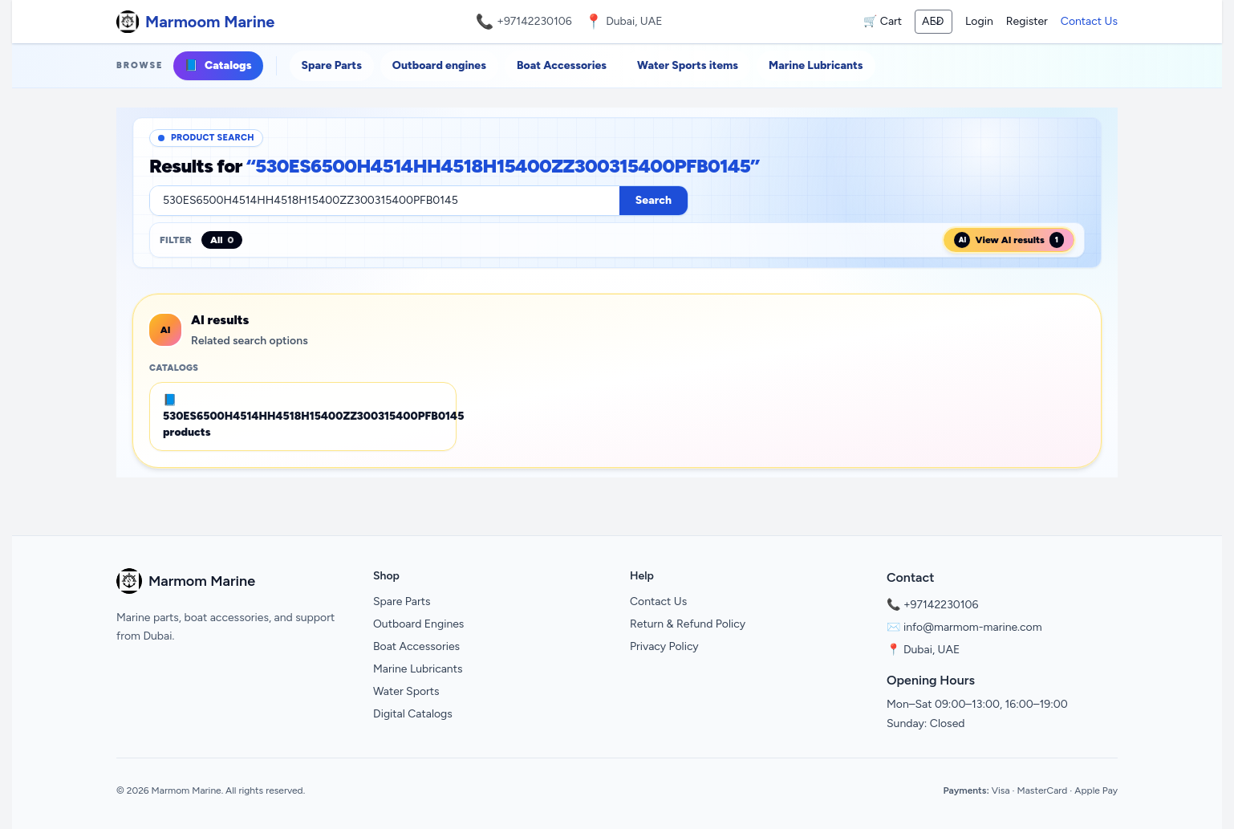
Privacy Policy (664, 646)
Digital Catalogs (413, 714)
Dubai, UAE (931, 649)
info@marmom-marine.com (972, 627)
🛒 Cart (882, 21)
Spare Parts (332, 65)
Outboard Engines (418, 624)
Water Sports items (687, 65)
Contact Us (1089, 21)
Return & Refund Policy (687, 624)
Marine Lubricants (816, 65)
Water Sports (406, 691)
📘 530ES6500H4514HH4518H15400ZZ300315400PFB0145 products (310, 416)
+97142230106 (534, 21)
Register (1027, 21)
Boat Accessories (562, 65)
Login (979, 21)
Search (653, 200)
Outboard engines (439, 65)
